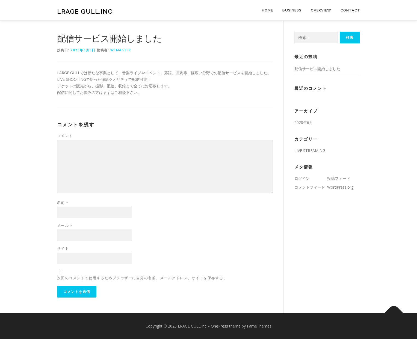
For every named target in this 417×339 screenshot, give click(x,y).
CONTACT (350, 10)
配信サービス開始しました (317, 68)
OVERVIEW (321, 10)
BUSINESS (291, 10)
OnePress (219, 326)
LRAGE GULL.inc (85, 11)
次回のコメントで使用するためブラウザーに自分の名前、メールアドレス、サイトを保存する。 (142, 277)
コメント (65, 135)
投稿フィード (338, 178)
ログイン (302, 178)
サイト (63, 248)
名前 (63, 202)
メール (65, 225)
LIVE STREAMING (309, 150)
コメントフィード (309, 187)
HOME (267, 10)
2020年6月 (303, 122)
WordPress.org (340, 187)
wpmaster (120, 50)
